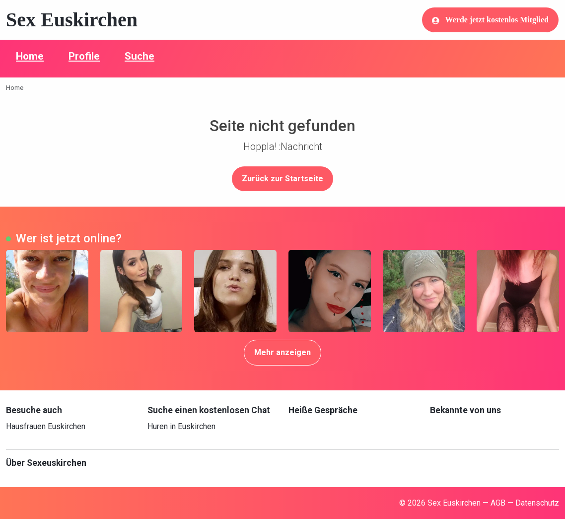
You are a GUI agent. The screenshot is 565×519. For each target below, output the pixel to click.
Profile (84, 56)
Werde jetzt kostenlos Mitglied (490, 19)
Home (30, 56)
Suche (139, 56)
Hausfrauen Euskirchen (45, 426)
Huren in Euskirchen (181, 426)
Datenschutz (537, 503)
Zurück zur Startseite (282, 178)
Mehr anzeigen (282, 352)
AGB (498, 503)
